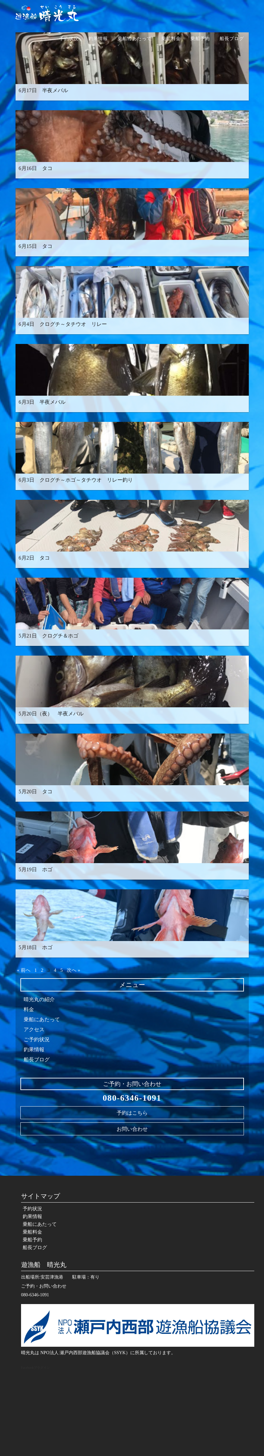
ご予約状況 (37, 1039)
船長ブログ (232, 38)
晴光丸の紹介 (39, 999)
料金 (29, 1009)
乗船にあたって (135, 38)
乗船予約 (200, 38)
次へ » (73, 970)
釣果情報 (98, 38)
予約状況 (69, 38)
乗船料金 (171, 38)
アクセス (34, 1029)
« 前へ (23, 970)
